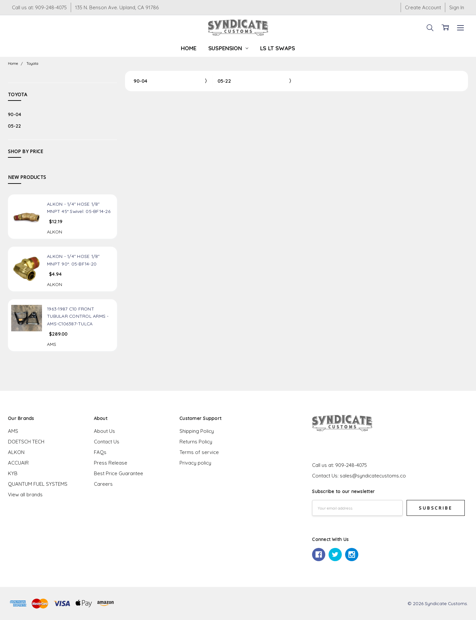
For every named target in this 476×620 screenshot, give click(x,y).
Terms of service (199, 452)
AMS (13, 431)
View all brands (25, 494)
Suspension (228, 48)
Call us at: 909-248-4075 (39, 7)
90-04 (14, 114)
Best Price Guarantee (118, 473)
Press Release (110, 463)
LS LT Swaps (277, 48)
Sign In (456, 7)
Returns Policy (195, 441)
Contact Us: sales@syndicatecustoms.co (359, 476)
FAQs (100, 452)
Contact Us (106, 441)
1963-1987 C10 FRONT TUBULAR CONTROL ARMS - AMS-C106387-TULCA (78, 316)
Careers (103, 484)
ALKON (16, 452)
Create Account (423, 7)
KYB (13, 473)
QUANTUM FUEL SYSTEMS (37, 484)
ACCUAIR (18, 463)
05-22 (14, 126)
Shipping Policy (196, 431)
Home (188, 48)
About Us (104, 431)
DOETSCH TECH (26, 441)
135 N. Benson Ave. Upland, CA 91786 (117, 7)
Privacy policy (195, 463)
